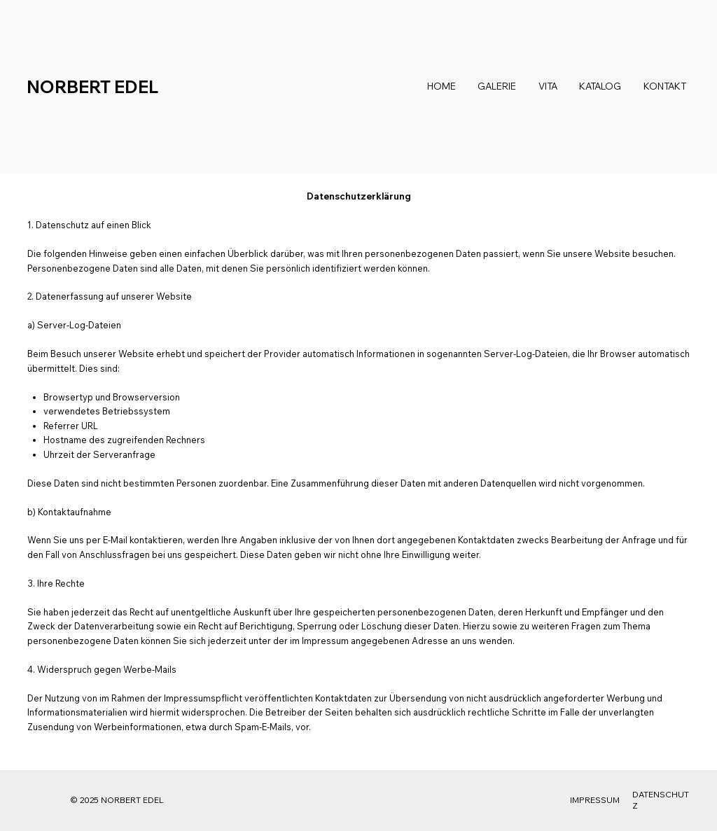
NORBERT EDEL (92, 86)
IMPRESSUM (595, 800)
